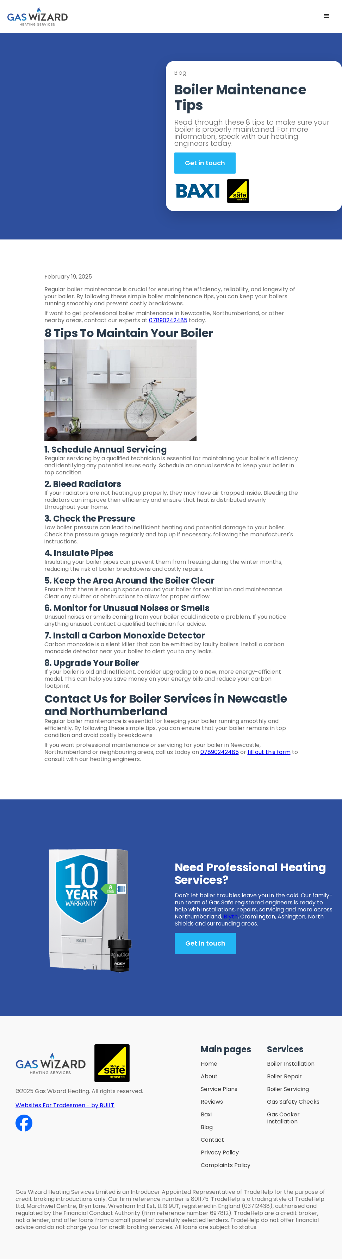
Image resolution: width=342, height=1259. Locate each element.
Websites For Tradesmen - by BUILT (64, 1105)
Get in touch (205, 162)
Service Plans (219, 1089)
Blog (207, 1127)
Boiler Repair (284, 1076)
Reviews (212, 1101)
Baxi (206, 1114)
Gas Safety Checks (293, 1101)
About (209, 1076)
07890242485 (168, 320)
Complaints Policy (225, 1165)
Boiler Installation (291, 1063)
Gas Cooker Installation (283, 1118)
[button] (326, 16)
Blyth (231, 916)
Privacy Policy (220, 1152)
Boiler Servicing (288, 1089)
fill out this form (269, 752)
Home (209, 1063)
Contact (212, 1139)
